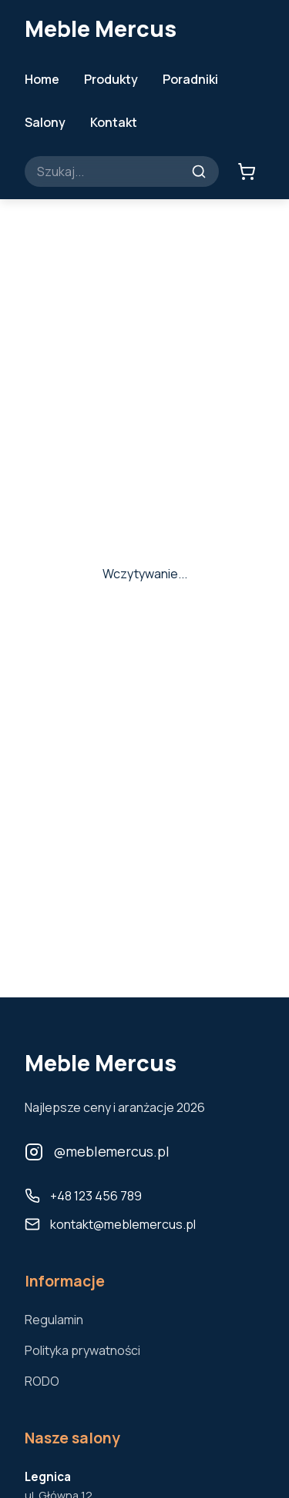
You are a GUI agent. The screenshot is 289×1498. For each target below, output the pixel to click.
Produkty (111, 79)
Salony (45, 122)
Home (42, 79)
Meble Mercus (100, 28)
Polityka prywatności (82, 1350)
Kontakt (113, 122)
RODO (42, 1381)
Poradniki (190, 79)
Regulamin (54, 1319)
